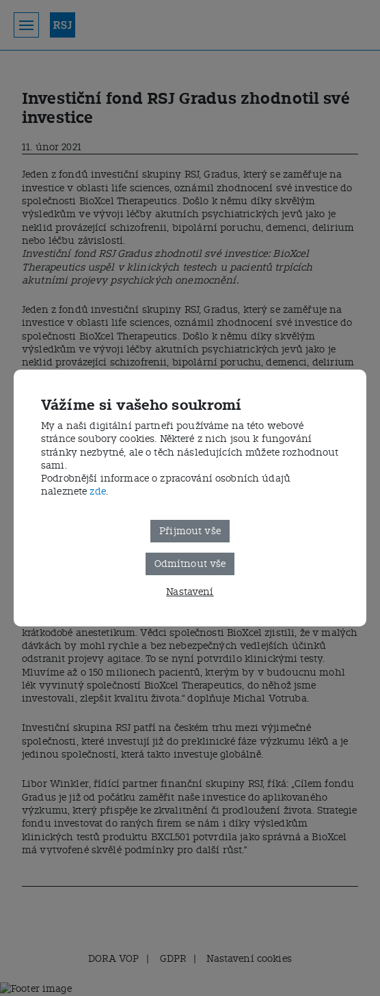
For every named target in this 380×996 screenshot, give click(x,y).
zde (97, 491)
